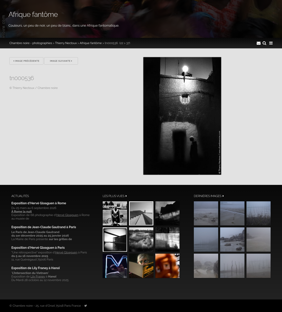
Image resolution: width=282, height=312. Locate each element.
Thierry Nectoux (66, 43)
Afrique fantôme (91, 43)
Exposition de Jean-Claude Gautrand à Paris (43, 227)
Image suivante (61, 61)
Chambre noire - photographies (30, 43)
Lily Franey (37, 276)
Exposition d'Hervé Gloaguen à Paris (38, 248)
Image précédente (26, 61)
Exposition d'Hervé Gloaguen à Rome (38, 203)
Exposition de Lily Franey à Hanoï (35, 268)
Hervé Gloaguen (67, 215)
